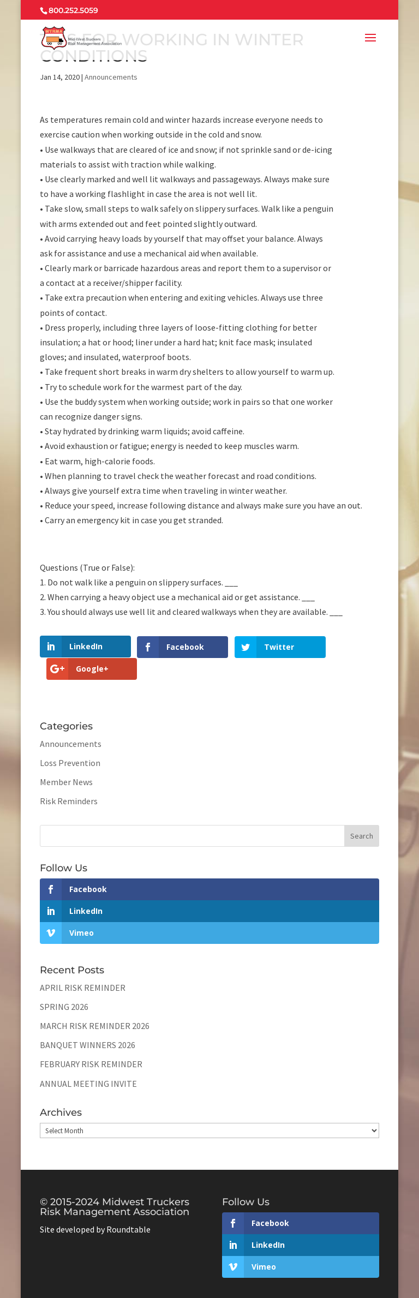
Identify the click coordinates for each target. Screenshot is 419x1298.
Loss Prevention (70, 740)
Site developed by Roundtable (95, 1206)
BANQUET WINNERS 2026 (87, 1022)
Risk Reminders (69, 778)
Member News (66, 759)
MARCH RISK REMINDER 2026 (94, 1003)
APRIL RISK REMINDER (82, 965)
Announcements (111, 77)
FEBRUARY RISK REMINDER (91, 1041)
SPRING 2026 (64, 984)
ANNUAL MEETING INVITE (88, 1060)
